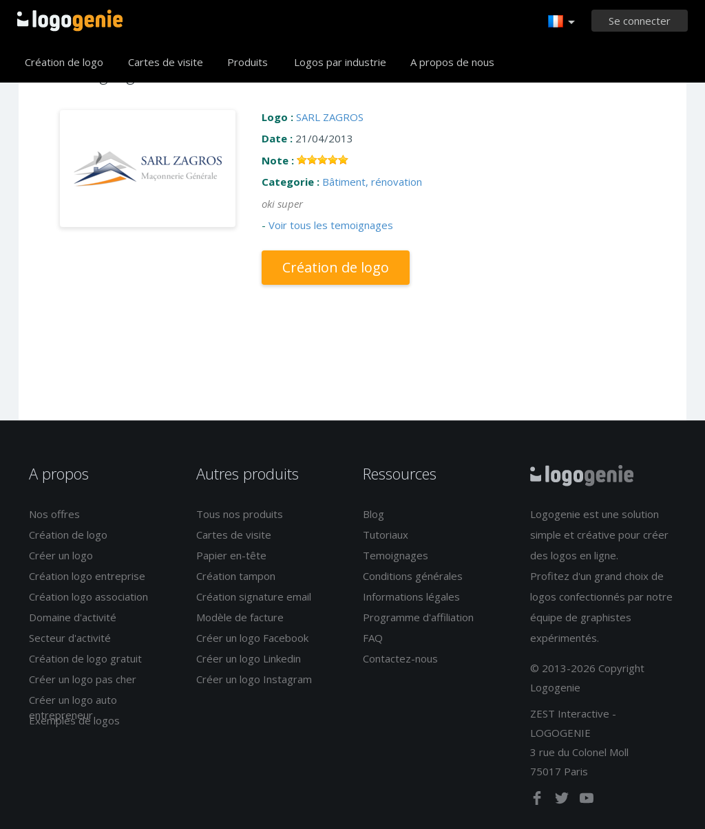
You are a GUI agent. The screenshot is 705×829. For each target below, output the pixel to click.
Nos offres (54, 514)
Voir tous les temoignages (331, 225)
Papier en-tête (231, 555)
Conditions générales (413, 576)
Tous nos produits (239, 514)
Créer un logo (61, 555)
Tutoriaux (385, 534)
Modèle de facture (240, 617)
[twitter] (563, 801)
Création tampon (235, 576)
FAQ (373, 638)
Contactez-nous (400, 658)
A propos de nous (452, 62)
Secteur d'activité (70, 638)
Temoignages (395, 555)
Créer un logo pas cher (82, 679)
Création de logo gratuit (85, 658)
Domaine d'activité (72, 617)
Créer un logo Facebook (252, 638)
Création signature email (253, 596)
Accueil (70, 21)
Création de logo (64, 62)
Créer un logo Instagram (254, 679)
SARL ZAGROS (330, 117)
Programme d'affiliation (418, 617)
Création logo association (88, 596)
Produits (247, 62)
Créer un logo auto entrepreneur (73, 707)
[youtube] (586, 801)
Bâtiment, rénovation (372, 182)
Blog (373, 514)
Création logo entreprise (87, 576)
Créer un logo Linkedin (248, 658)
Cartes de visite (165, 62)
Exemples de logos (74, 720)
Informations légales (411, 596)
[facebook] (538, 801)
